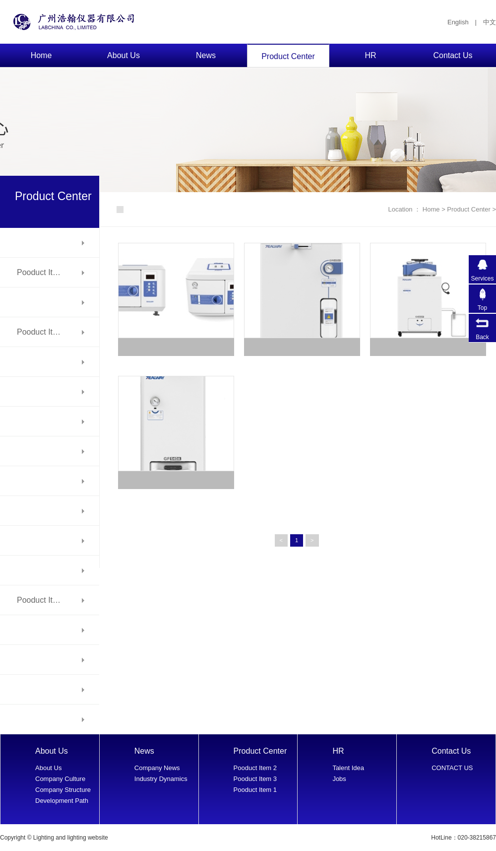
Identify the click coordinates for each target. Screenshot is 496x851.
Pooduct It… (39, 272)
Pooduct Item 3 (255, 778)
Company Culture (60, 778)
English (458, 22)
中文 (489, 22)
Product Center (288, 56)
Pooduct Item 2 (255, 768)
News (206, 55)
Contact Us (452, 55)
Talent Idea (348, 768)
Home (41, 55)
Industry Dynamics (160, 778)
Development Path (61, 800)
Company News (157, 768)
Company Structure (63, 789)
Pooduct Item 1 (255, 789)
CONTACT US (452, 768)
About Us (123, 55)
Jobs (339, 778)
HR (370, 55)
